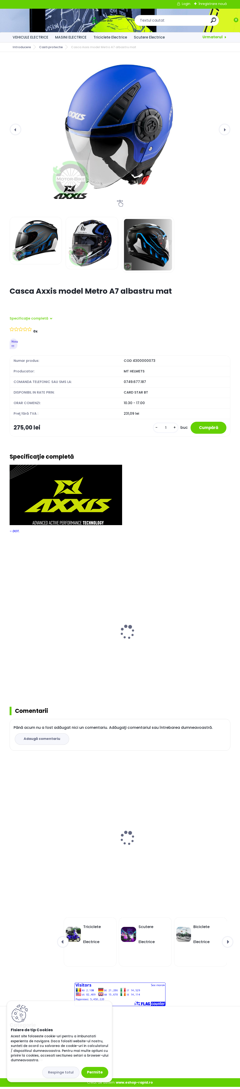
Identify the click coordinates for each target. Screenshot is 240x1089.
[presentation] (15, 129)
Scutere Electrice (149, 37)
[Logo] (38, 20)
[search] (181, 22)
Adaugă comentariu (42, 740)
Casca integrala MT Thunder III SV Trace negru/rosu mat (119, 638)
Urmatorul (212, 37)
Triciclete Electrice (110, 37)
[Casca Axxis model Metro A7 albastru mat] (120, 129)
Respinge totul (61, 1072)
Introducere (22, 47)
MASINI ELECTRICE (70, 37)
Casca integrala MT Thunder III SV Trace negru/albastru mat (193, 638)
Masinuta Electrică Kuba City (189, 840)
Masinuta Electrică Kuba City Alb (117, 840)
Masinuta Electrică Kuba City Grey (43, 829)
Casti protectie (51, 47)
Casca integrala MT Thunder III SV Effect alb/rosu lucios (44, 638)
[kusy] (162, 428)
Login (186, 3)
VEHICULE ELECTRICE (30, 37)
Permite (95, 1072)
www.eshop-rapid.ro (134, 1084)
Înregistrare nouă (213, 3)
